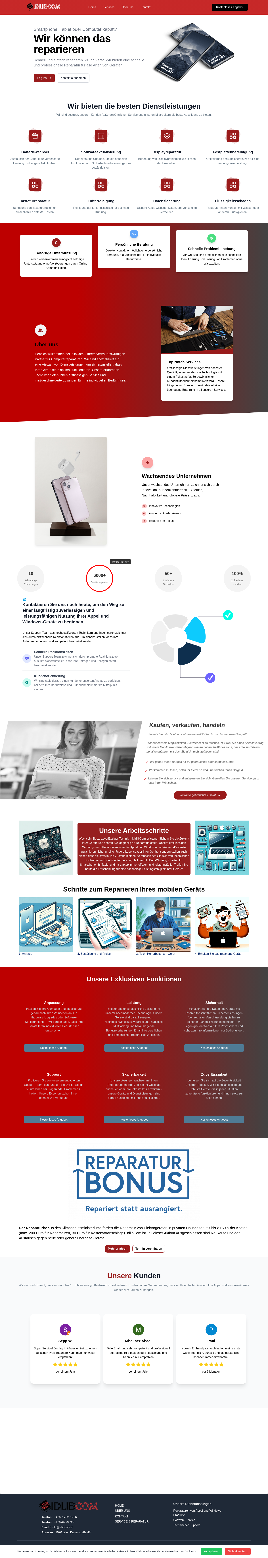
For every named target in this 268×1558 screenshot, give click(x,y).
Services (108, 7)
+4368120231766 (59, 1517)
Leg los (44, 78)
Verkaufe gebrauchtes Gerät (200, 795)
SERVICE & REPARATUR (132, 1521)
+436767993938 (58, 1522)
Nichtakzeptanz (238, 1551)
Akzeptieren (211, 1551)
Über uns (127, 7)
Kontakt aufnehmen (73, 77)
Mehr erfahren (117, 1248)
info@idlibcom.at (57, 1527)
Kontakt (145, 7)
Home (92, 7)
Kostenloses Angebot (229, 7)
